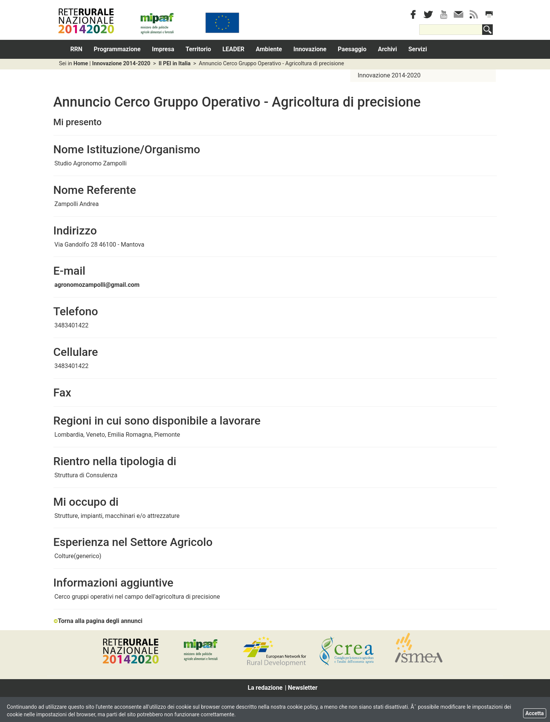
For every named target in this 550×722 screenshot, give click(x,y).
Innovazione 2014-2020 (121, 63)
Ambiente (269, 49)
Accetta (534, 713)
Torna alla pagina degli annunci (98, 620)
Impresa (163, 49)
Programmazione (117, 49)
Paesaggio (352, 49)
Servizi (417, 49)
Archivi (387, 49)
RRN (77, 49)
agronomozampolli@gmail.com (97, 284)
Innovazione (309, 49)
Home (81, 63)
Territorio (198, 49)
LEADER (233, 49)
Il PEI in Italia (174, 63)
